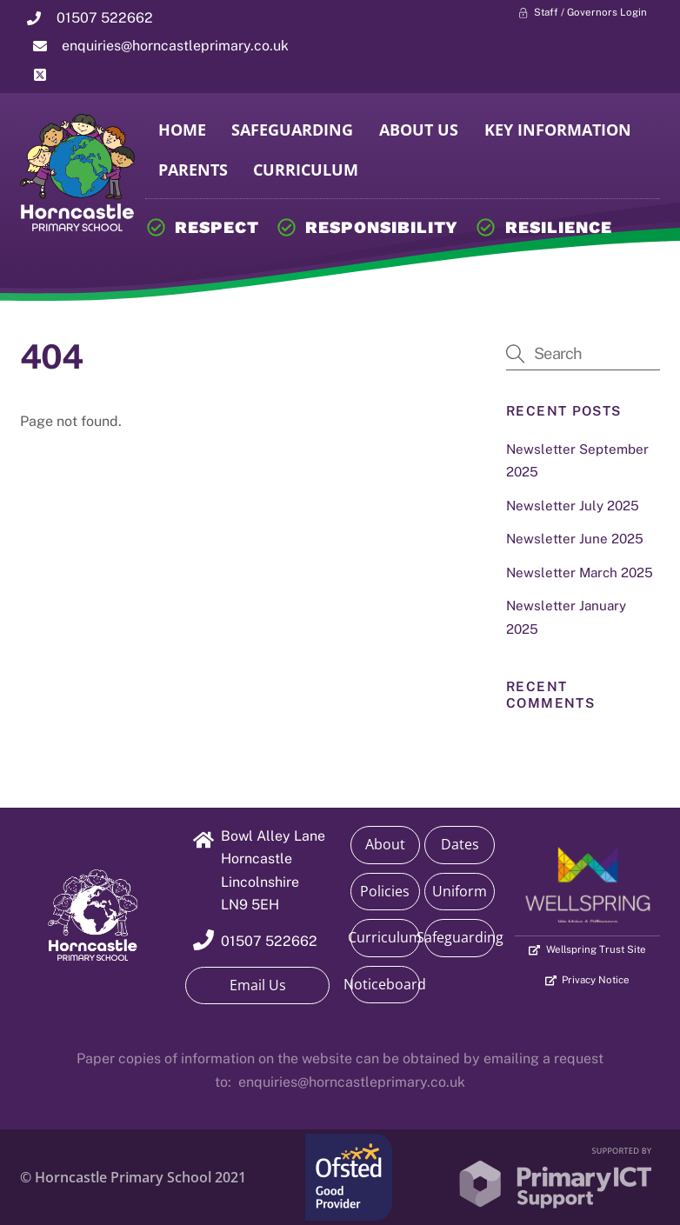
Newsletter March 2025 (579, 572)
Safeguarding (292, 129)
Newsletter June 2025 (574, 538)
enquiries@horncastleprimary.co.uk (351, 1082)
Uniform (459, 891)
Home (182, 129)
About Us (418, 129)
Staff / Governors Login (582, 13)
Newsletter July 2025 (572, 505)
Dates (460, 844)
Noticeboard (385, 984)
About (385, 844)
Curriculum (305, 169)
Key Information (557, 129)
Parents (193, 169)
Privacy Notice (587, 981)
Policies (385, 891)
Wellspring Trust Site (587, 950)
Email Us (258, 985)
